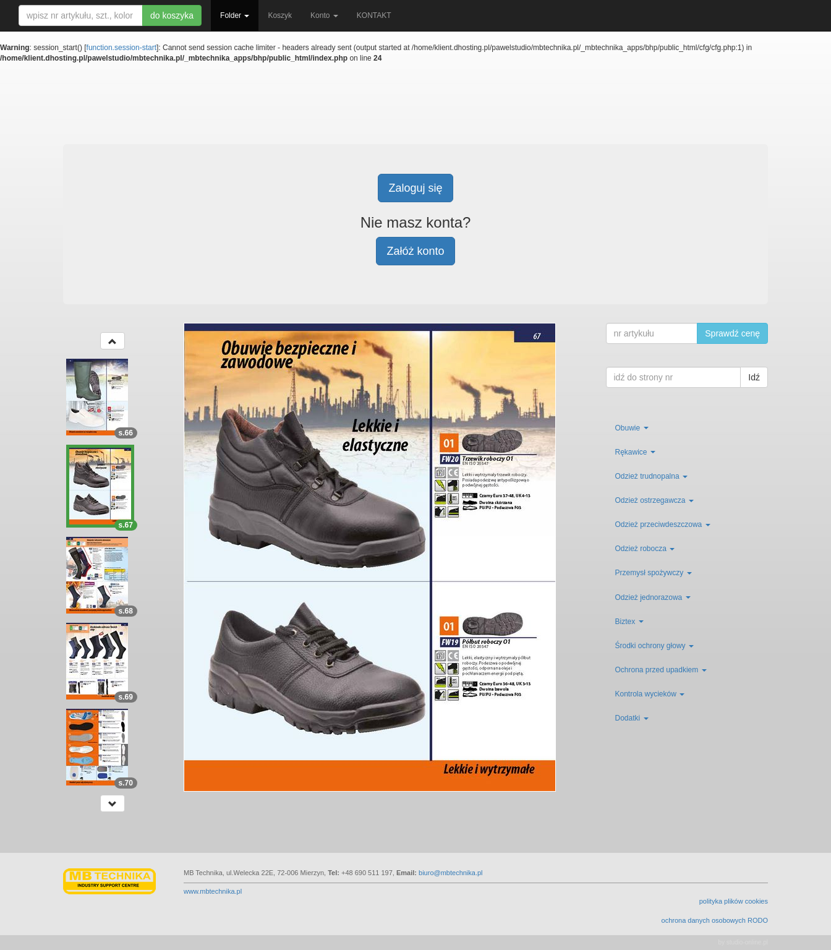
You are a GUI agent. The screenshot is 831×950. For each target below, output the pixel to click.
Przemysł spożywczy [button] (653, 572)
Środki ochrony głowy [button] (654, 645)
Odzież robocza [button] (645, 548)
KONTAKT (374, 15)
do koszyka (172, 15)
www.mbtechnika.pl (213, 891)
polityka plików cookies (733, 901)
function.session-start (121, 47)
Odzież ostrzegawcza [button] (654, 500)
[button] (112, 340)
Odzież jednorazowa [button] (653, 597)
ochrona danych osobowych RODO (715, 920)
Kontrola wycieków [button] (650, 694)
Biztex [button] (629, 621)
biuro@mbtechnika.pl (451, 872)
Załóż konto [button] (415, 251)
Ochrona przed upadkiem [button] (661, 669)
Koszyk (280, 15)
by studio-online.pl (743, 942)
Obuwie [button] (632, 428)
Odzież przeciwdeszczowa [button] (662, 524)
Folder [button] (234, 15)
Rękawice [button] (635, 452)
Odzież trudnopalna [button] (651, 476)
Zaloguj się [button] (415, 188)
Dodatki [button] (632, 718)
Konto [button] (324, 15)
